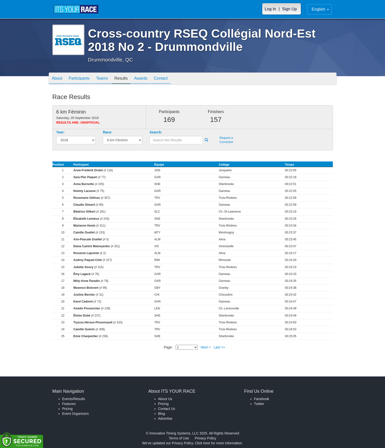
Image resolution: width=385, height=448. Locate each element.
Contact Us (166, 409)
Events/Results (73, 399)
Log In (270, 9)
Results (127, 79)
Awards (149, 79)
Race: (107, 132)
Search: (156, 132)
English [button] (320, 9)
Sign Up (289, 9)
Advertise (165, 418)
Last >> (219, 347)
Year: (60, 132)
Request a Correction (226, 140)
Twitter (259, 404)
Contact (171, 79)
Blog (161, 414)
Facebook (261, 399)
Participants (82, 79)
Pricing (67, 409)
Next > (206, 347)
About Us (165, 399)
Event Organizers (75, 414)
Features (69, 404)
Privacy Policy (205, 438)
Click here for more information (218, 443)
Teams (107, 79)
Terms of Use (179, 438)
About (58, 79)
